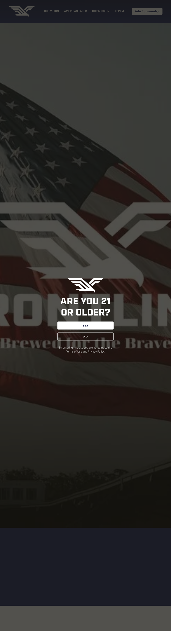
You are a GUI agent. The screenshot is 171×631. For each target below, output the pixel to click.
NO (85, 336)
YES (85, 325)
